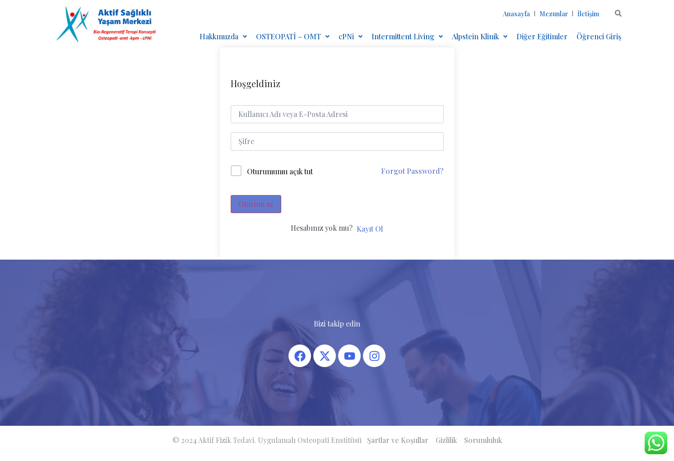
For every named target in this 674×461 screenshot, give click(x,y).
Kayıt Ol (370, 228)
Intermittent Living (407, 36)
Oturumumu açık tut (280, 171)
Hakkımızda (223, 36)
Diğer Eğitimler (541, 36)
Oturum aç (256, 204)
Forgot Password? (412, 171)
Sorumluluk (483, 440)
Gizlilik (446, 440)
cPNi (351, 36)
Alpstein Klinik (479, 36)
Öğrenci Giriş (598, 36)
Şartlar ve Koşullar (397, 440)
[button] (223, 36)
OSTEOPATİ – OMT (293, 36)
